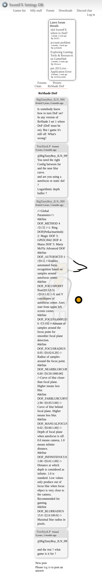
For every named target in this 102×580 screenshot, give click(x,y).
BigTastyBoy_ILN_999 (50, 99)
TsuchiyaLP (43, 146)
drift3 (56, 38)
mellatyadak (60, 76)
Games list (19, 10)
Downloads (65, 10)
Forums (42, 82)
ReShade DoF (56, 86)
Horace (57, 64)
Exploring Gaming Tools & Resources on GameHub (61, 55)
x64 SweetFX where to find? (59, 31)
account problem (60, 42)
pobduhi (58, 47)
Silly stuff (36, 10)
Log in (91, 14)
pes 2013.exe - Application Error (60, 70)
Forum (50, 10)
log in (47, 567)
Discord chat (84, 10)
